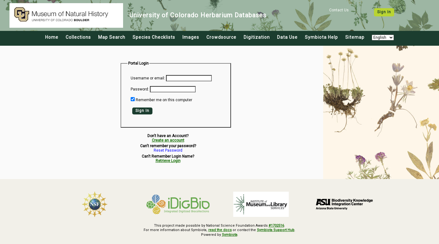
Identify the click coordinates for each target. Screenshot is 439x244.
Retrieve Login (168, 161)
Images (190, 37)
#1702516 (276, 226)
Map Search (111, 37)
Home (51, 37)
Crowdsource (221, 37)
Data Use (287, 37)
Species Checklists (154, 37)
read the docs (220, 230)
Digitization (257, 37)
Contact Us (339, 10)
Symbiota (229, 235)
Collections (78, 37)
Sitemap (355, 37)
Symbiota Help (321, 37)
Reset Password (168, 150)
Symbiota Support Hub (275, 230)
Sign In (384, 12)
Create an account (168, 140)
